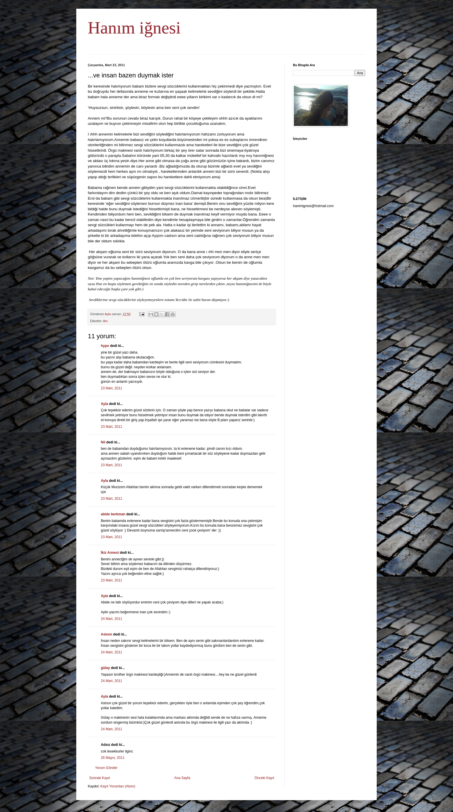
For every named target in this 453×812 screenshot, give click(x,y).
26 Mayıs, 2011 (113, 758)
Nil (103, 442)
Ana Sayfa (182, 778)
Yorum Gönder (106, 768)
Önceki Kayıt (264, 778)
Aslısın (106, 634)
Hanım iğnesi (134, 27)
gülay (105, 668)
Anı (105, 321)
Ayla (104, 404)
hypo (105, 346)
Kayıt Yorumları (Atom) (117, 786)
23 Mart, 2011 (111, 388)
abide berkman (113, 514)
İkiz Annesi (110, 553)
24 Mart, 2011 (111, 619)
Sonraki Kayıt (99, 778)
